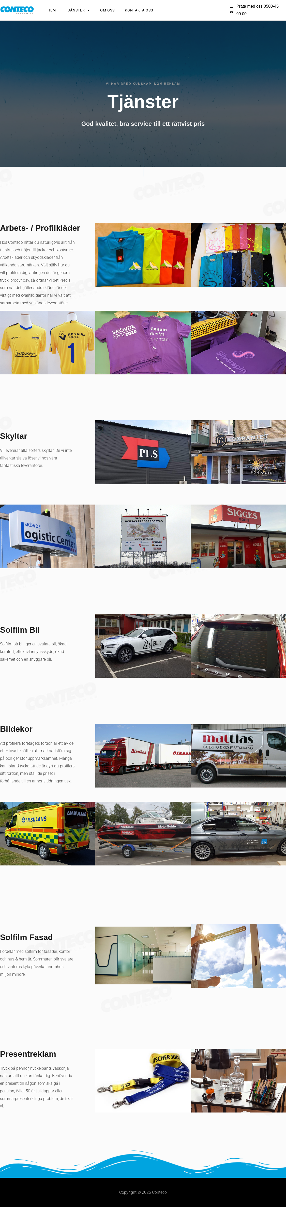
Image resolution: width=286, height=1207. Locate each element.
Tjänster (78, 10)
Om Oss (107, 10)
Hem (52, 10)
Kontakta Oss (139, 10)
